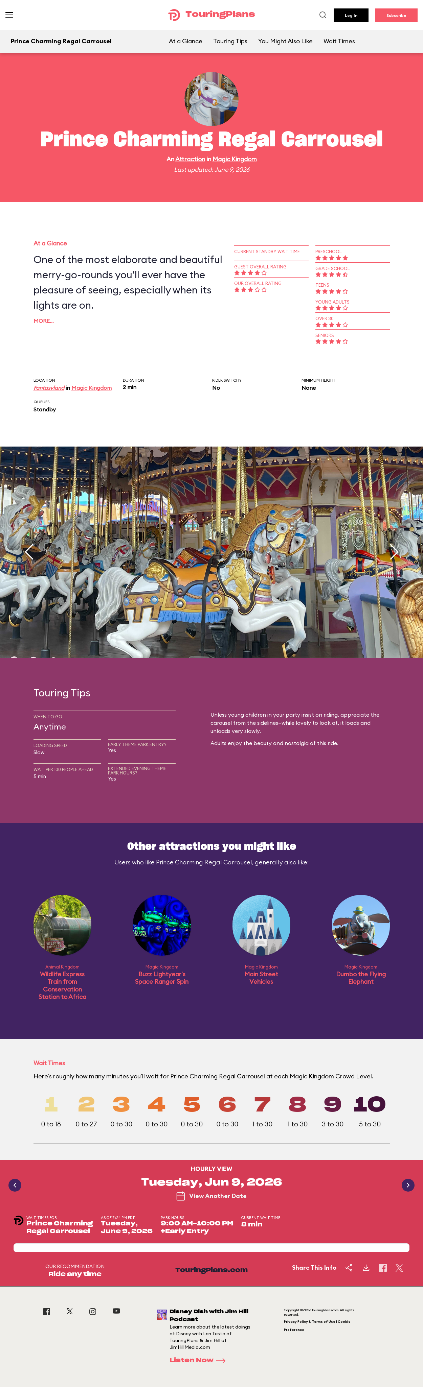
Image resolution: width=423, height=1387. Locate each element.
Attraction (190, 159)
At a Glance (185, 41)
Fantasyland (49, 387)
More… (44, 320)
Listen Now (200, 1361)
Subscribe (396, 15)
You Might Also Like (285, 41)
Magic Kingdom (235, 159)
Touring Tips (230, 41)
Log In (351, 15)
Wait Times (339, 41)
